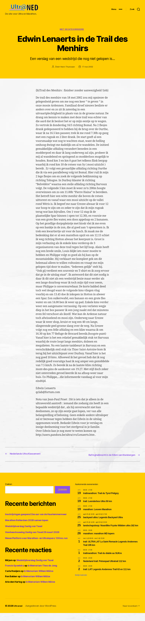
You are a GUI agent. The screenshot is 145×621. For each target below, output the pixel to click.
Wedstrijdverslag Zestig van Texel (23, 534)
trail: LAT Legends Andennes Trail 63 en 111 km (107, 577)
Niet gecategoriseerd (72, 34)
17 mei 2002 (88, 71)
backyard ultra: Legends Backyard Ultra (103, 525)
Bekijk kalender (81, 583)
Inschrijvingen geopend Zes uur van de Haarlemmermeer (36, 522)
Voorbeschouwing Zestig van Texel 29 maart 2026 (32, 540)
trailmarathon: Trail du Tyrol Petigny (101, 501)
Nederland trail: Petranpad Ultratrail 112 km (104, 569)
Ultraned (18, 613)
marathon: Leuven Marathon (97, 517)
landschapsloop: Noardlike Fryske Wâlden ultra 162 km (110, 533)
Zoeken (8, 492)
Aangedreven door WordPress (42, 613)
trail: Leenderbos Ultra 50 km (97, 509)
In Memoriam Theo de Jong (42, 573)
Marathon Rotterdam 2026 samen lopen (26, 528)
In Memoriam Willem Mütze (38, 579)
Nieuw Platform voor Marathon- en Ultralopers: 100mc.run (36, 546)
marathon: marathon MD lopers (98, 541)
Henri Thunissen (67, 71)
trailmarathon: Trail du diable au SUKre (102, 561)
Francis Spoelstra (14, 573)
